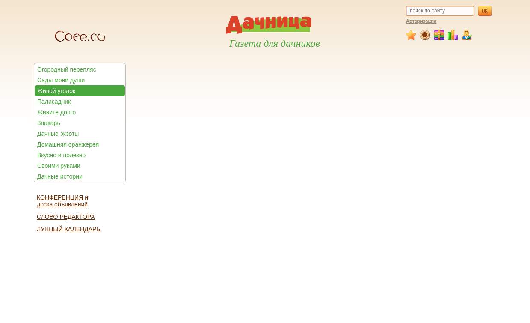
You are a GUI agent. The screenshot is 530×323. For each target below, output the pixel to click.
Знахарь (48, 123)
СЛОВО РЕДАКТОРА (66, 216)
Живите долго (56, 112)
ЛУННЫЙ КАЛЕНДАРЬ (68, 229)
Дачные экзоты (58, 133)
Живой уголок (56, 90)
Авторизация (421, 21)
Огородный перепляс (66, 69)
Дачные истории (60, 176)
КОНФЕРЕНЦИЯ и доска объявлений (62, 201)
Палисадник (54, 101)
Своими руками (58, 165)
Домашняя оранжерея (68, 144)
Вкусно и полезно (61, 155)
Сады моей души (61, 80)
